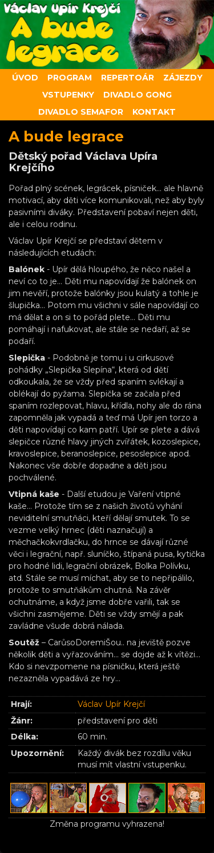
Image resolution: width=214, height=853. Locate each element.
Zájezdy (183, 77)
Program (69, 77)
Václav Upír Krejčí (111, 704)
